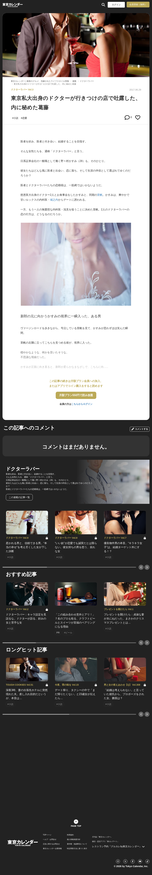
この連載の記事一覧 (19, 497)
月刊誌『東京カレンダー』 (102, 837)
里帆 (100, 194)
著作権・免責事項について (77, 844)
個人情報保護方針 (73, 839)
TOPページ (47, 835)
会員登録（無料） (138, 4)
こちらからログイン (81, 404)
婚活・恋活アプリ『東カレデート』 (105, 841)
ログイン (116, 4)
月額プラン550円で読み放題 (76, 395)
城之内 (54, 199)
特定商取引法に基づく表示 (77, 848)
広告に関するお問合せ (51, 844)
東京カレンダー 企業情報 (52, 848)
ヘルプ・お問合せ (49, 839)
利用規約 (70, 835)
